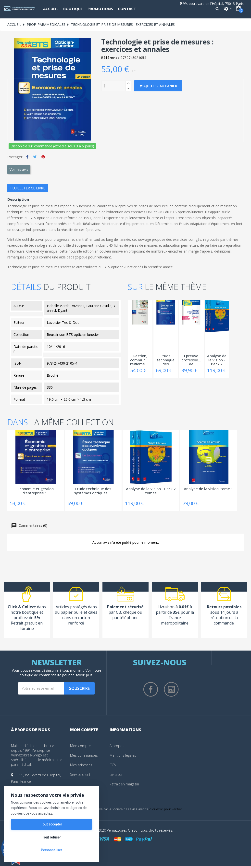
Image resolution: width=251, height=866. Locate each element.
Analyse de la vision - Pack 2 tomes (216, 359)
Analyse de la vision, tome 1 (208, 489)
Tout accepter (51, 824)
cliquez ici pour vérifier (165, 809)
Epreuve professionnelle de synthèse (191, 359)
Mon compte (80, 745)
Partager (27, 156)
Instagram (171, 689)
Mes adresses (81, 765)
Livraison (116, 774)
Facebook (150, 689)
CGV (113, 765)
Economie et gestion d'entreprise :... (36, 491)
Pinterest (43, 156)
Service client (80, 774)
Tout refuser (51, 837)
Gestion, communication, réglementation (140, 359)
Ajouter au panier (158, 86)
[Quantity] (113, 86)
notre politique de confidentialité (60, 672)
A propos (117, 745)
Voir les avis (19, 169)
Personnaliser (51, 850)
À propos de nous (30, 729)
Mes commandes (84, 755)
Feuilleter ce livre (27, 188)
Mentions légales (123, 755)
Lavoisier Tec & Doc (63, 322)
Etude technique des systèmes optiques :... (166, 359)
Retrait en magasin (124, 784)
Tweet (35, 156)
